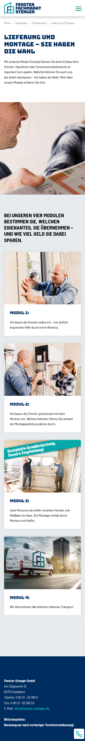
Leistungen (21, 23)
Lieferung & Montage (62, 23)
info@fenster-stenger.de (31, 708)
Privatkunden (39, 23)
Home (7, 23)
